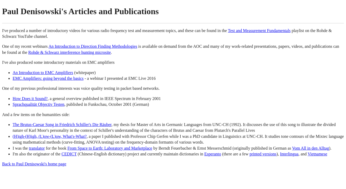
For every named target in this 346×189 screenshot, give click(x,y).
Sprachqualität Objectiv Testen (38, 104)
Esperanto (212, 154)
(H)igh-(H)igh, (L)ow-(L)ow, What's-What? (50, 136)
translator (37, 148)
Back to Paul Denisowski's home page (34, 164)
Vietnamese (317, 154)
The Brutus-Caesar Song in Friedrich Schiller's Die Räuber (62, 124)
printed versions (263, 154)
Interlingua (289, 154)
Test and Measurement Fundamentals (259, 30)
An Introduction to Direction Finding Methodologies (92, 46)
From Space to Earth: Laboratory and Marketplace (109, 148)
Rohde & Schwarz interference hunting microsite (69, 52)
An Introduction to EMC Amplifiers (43, 72)
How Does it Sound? (30, 98)
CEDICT (69, 154)
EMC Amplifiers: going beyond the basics (48, 78)
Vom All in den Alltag (310, 148)
